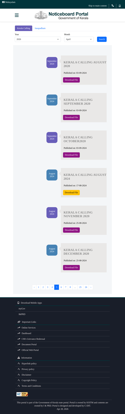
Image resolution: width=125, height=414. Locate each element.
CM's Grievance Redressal (31, 339)
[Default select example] (38, 39)
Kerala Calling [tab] (23, 28)
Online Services (27, 328)
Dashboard (24, 333)
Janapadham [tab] (40, 28)
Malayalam (8, 2)
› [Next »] (90, 287)
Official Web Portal (28, 350)
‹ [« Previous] (34, 287)
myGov (21, 308)
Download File (71, 80)
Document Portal (27, 344)
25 (80, 287)
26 (86, 287)
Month (67, 34)
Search (102, 39)
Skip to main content (97, 6)
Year (17, 34)
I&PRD (21, 314)
